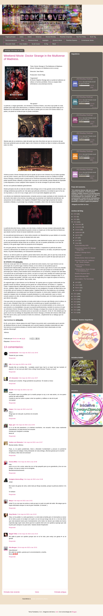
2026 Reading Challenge (84, 79)
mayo (77, 243)
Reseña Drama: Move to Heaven (85, 258)
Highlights (45, 40)
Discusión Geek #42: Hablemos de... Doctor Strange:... (84, 261)
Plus (22, 40)
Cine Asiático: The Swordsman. (84, 279)
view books (94, 89)
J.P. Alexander (13, 378)
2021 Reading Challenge (84, 169)
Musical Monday (51, 37)
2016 (75, 307)
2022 (75, 222)
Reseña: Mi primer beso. (82, 273)
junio (77, 240)
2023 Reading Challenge (84, 133)
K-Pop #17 (78, 255)
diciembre (78, 224)
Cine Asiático (23, 44)
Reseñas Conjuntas (66, 37)
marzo (77, 285)
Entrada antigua (60, 592)
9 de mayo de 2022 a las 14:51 (23, 500)
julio (76, 238)
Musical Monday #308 (81, 276)
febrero (77, 287)
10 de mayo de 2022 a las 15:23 (28, 534)
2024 (75, 216)
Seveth (11, 390)
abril (76, 282)
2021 (75, 294)
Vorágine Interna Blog (16, 479)
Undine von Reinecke (16, 442)
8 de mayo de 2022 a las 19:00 (21, 364)
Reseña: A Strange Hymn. (83, 252)
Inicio (37, 592)
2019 (75, 299)
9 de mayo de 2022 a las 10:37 (33, 442)
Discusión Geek (10, 44)
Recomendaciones (11, 40)
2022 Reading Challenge (84, 151)
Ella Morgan (13, 547)
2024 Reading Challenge (84, 115)
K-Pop (46, 44)
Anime (30, 37)
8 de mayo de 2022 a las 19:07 (28, 378)
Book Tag (93, 37)
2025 (75, 214)
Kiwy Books (13, 514)
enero (77, 290)
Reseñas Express (71, 40)
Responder (12, 358)
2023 (75, 219)
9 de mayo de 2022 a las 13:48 (33, 479)
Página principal (10, 37)
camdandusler (13, 352)
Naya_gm (12, 425)
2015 (75, 310)
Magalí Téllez (13, 534)
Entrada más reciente (12, 592)
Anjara (11, 409)
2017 (75, 304)
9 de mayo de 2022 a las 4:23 (23, 390)
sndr (56, 612)
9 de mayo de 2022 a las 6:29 (23, 409)
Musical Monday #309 (81, 245)
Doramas (38, 37)
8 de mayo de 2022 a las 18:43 (28, 352)
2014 (75, 312)
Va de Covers (36, 44)
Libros (21, 37)
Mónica (81, 82)
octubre (77, 229)
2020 (75, 296)
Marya (11, 500)
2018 (75, 302)
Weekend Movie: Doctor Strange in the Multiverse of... (85, 270)
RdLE (54, 44)
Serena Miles (13, 462)
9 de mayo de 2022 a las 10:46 (27, 462)
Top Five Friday (81, 37)
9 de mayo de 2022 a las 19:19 (26, 514)
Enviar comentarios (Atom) (39, 599)
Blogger (74, 612)
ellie (10, 364)
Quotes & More (57, 40)
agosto (77, 235)
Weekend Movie (33, 40)
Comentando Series (87, 40)
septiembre (78, 232)
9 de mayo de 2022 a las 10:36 (25, 425)
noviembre (78, 227)
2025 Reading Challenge (84, 97)
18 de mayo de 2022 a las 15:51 (27, 547)
